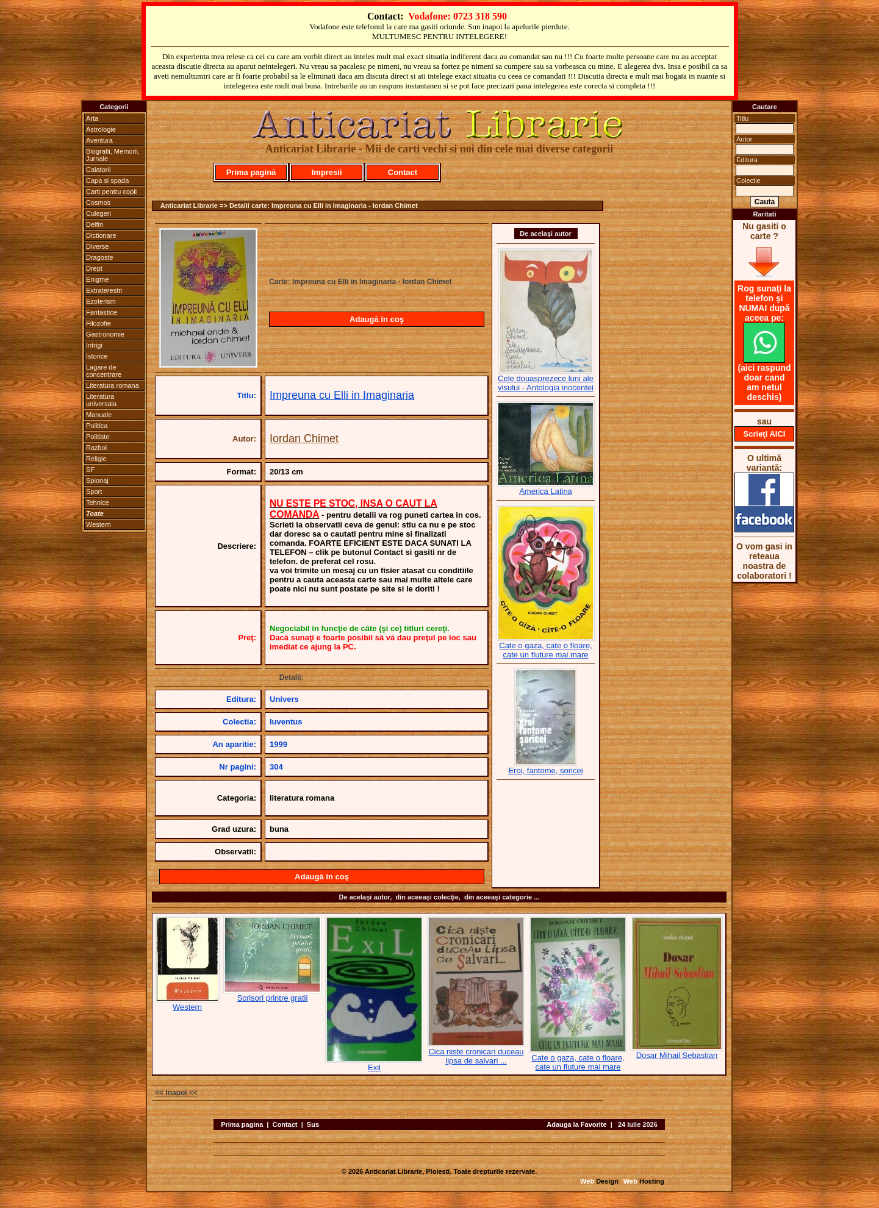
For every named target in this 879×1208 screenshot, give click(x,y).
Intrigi (94, 345)
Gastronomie (105, 334)
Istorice (96, 356)
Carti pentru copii (111, 191)
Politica (96, 425)
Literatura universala (101, 400)
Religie (96, 458)
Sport (94, 491)
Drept (94, 268)
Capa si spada (107, 180)
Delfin (94, 224)
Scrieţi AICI (765, 433)
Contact (402, 172)
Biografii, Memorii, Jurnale (113, 155)
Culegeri (98, 213)
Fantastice (101, 312)
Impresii (327, 172)
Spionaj (97, 480)
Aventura (99, 140)
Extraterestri (104, 290)
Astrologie (101, 129)
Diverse (97, 246)
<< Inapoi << (176, 1092)
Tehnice (97, 502)
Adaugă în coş (377, 319)
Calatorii (98, 169)
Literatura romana (112, 385)
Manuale (99, 414)
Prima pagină (251, 172)
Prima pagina (242, 1124)
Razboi (96, 447)
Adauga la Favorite (576, 1124)
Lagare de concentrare (103, 370)
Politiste (98, 436)
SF (90, 469)
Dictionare (101, 235)
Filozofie (98, 323)
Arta (92, 118)
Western (98, 524)
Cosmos (98, 202)
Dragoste (99, 257)
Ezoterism (101, 301)
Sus (313, 1124)
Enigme (97, 279)
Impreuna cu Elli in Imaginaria (342, 395)
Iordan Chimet (304, 438)
